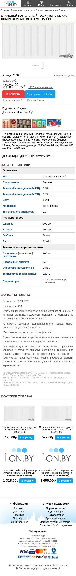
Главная (5, 10)
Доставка (18, 511)
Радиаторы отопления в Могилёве (48, 314)
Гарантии (18, 515)
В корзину (13, 94)
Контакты (18, 508)
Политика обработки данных (56, 525)
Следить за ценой (64, 75)
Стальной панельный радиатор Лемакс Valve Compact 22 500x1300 (19, 429)
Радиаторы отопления (22, 10)
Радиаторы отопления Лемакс (50, 10)
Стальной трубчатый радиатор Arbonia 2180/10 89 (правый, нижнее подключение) (56, 473)
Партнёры (18, 518)
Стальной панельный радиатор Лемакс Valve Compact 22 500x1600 (56, 429)
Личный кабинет (19, 522)
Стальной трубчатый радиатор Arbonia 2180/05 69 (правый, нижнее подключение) (19, 473)
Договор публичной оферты (56, 522)
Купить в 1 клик (35, 100)
